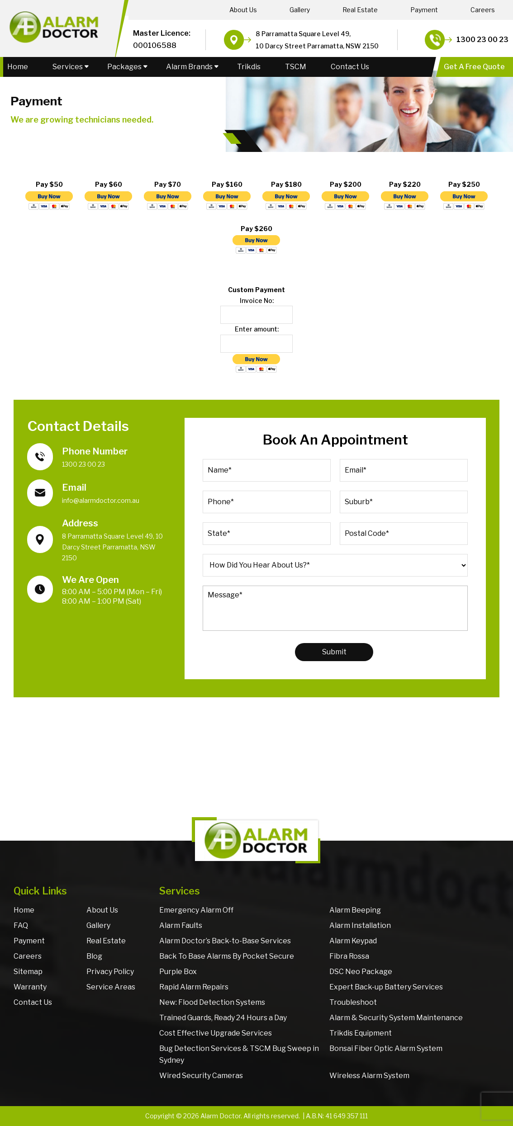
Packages (124, 66)
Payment (424, 10)
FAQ (21, 925)
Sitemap (28, 971)
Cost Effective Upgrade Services (215, 1033)
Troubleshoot (353, 1002)
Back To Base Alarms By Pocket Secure (226, 956)
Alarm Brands (189, 66)
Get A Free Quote (474, 66)
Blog (94, 956)
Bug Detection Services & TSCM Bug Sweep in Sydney (239, 1054)
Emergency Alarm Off (196, 910)
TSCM (295, 66)
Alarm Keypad (353, 941)
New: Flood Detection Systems (212, 1002)
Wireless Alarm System (369, 1075)
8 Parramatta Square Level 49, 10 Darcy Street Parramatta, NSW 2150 (112, 547)
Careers (482, 10)
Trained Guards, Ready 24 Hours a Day (223, 1017)
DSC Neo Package (360, 971)
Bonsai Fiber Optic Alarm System (385, 1048)
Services (67, 66)
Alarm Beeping (355, 910)
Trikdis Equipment (360, 1033)
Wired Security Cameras (201, 1075)
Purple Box (178, 971)
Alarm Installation (360, 925)
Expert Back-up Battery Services (386, 987)
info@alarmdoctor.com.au (100, 500)
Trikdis (249, 66)
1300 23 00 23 (482, 39)
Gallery (300, 10)
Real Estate (360, 10)
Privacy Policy (110, 971)
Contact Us (350, 66)
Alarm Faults (180, 925)
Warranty (30, 987)
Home (17, 66)
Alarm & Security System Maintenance (396, 1017)
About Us (243, 10)
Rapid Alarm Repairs (193, 987)
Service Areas (110, 987)
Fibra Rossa (349, 956)
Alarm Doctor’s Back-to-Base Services (225, 941)
